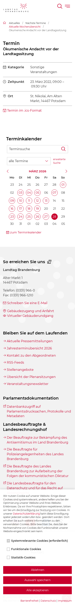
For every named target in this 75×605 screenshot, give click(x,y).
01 (62, 184)
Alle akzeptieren (37, 590)
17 (20, 208)
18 (28, 208)
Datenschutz (48, 600)
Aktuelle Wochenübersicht (25, 26)
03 (20, 192)
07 (54, 192)
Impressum (65, 600)
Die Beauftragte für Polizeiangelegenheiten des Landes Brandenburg (35, 454)
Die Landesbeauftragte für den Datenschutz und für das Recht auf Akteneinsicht (35, 488)
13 (46, 200)
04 (29, 192)
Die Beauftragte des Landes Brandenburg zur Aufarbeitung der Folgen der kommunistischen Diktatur (37, 471)
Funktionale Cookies (24, 549)
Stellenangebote (20, 370)
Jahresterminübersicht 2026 (29, 348)
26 (37, 216)
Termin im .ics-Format (24, 110)
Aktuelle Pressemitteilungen (30, 341)
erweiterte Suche (59, 161)
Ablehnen (37, 570)
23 (12, 216)
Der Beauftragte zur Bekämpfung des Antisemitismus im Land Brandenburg (37, 440)
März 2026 (37, 171)
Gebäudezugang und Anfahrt (30, 311)
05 (37, 192)
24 (20, 216)
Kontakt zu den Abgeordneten (31, 355)
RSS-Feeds (15, 362)
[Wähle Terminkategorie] (29, 161)
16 (12, 208)
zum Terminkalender (25, 232)
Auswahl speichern (37, 580)
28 (54, 216)
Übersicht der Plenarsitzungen (31, 377)
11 (29, 200)
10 (20, 200)
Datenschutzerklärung (26, 513)
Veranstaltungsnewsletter (27, 384)
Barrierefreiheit (29, 600)
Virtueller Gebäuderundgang (30, 316)
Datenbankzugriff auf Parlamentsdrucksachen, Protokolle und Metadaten (39, 411)
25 (29, 216)
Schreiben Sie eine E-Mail (27, 303)
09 (12, 200)
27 (46, 216)
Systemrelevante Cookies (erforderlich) (38, 541)
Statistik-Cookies (21, 557)
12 (37, 200)
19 (37, 208)
